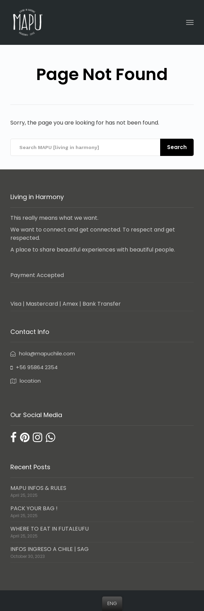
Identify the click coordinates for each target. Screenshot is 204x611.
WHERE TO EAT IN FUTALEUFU (49, 529)
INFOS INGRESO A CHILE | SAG (49, 549)
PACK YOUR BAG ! (34, 508)
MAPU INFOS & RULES (38, 488)
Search (177, 147)
